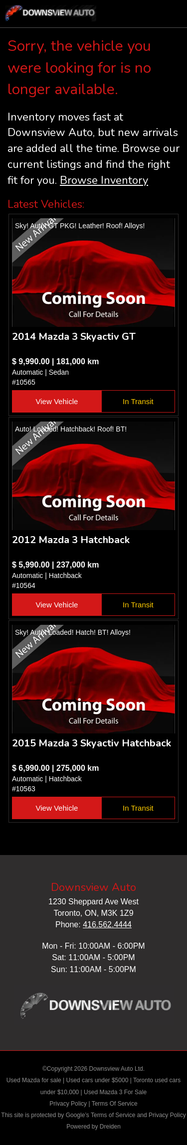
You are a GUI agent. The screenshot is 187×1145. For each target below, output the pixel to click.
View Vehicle (57, 401)
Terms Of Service (115, 1103)
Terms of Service (113, 1115)
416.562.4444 (107, 924)
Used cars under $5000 (97, 1080)
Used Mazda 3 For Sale (115, 1092)
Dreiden (110, 1126)
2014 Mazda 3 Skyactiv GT (74, 336)
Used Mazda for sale (33, 1080)
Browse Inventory (104, 180)
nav (170, 15)
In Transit (138, 401)
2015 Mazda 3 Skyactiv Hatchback (91, 743)
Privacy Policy (68, 1103)
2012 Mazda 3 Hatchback (71, 540)
